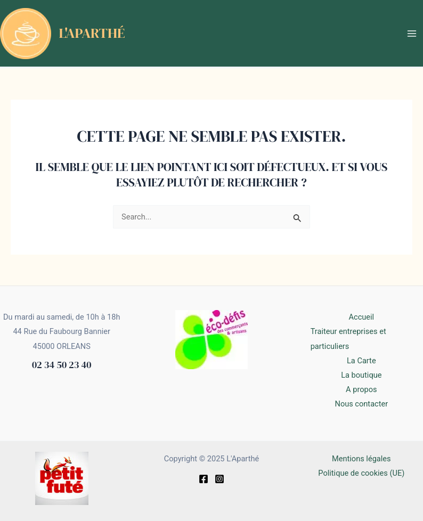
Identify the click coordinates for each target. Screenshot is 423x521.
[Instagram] (219, 479)
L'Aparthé (92, 33)
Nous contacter (361, 404)
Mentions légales (361, 458)
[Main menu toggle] (412, 33)
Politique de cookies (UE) (361, 473)
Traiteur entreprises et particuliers (348, 339)
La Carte (361, 360)
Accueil (362, 317)
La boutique (361, 375)
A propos (361, 389)
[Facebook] (203, 479)
